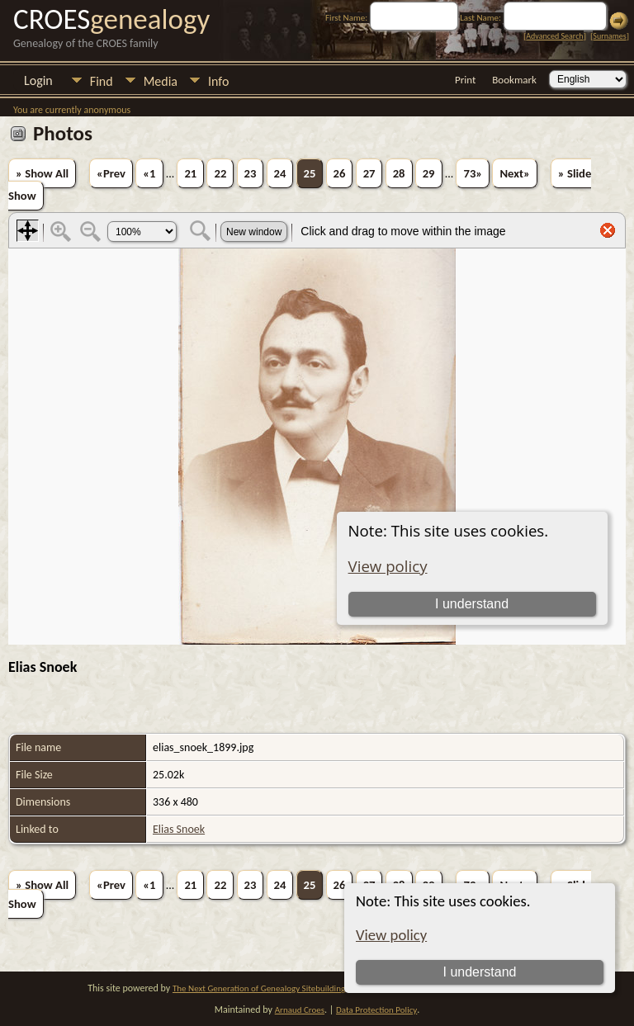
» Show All (42, 173)
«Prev (111, 173)
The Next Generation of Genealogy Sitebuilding (259, 988)
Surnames (609, 36)
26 (340, 173)
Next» (514, 173)
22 (220, 173)
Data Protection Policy (376, 1010)
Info (218, 81)
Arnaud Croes (299, 1010)
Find (101, 81)
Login (38, 80)
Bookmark (514, 79)
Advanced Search (554, 36)
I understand (479, 972)
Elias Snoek (179, 829)
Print (465, 79)
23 (250, 173)
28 (399, 173)
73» (472, 173)
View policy (391, 934)
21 (190, 173)
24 (280, 173)
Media (160, 81)
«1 (149, 173)
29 (429, 173)
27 (369, 173)
